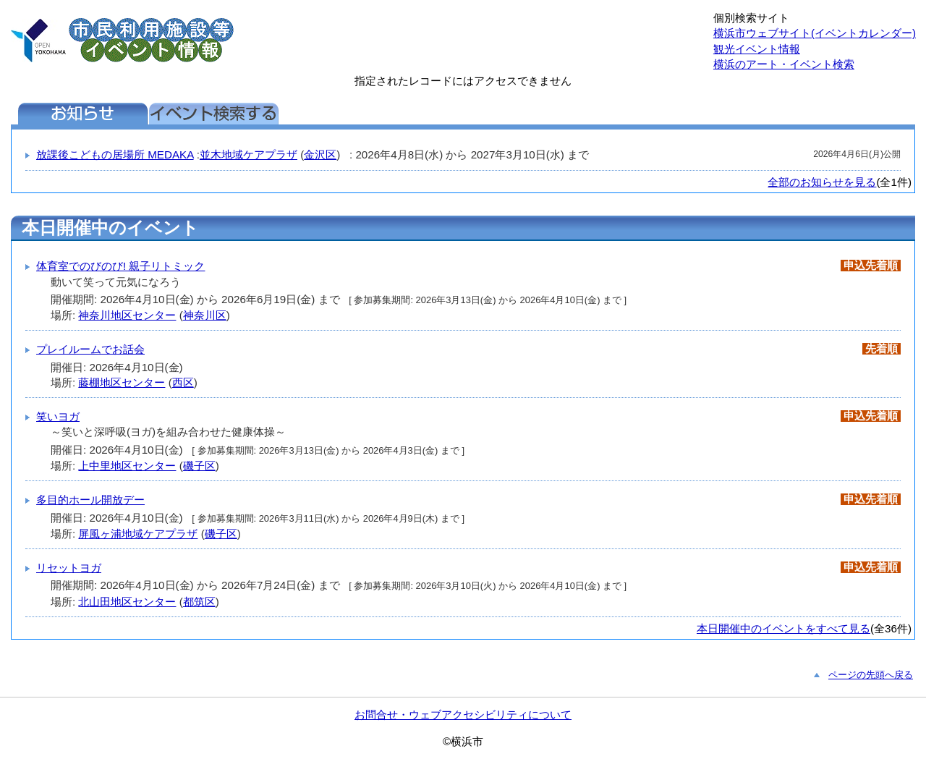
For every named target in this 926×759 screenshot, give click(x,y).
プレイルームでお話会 (90, 349)
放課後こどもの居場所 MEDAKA (115, 154)
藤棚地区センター (121, 382)
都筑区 (199, 601)
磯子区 (199, 465)
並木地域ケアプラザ (248, 154)
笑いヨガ (58, 416)
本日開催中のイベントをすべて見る (783, 628)
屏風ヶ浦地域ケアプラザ (137, 533)
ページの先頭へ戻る (870, 674)
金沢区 (320, 154)
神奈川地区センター (127, 315)
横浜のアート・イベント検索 (783, 64)
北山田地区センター (127, 601)
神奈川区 (204, 315)
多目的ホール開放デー (90, 499)
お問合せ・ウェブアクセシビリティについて (463, 714)
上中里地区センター (127, 465)
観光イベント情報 (756, 49)
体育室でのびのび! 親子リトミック (120, 266)
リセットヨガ (68, 567)
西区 (183, 382)
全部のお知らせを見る (822, 182)
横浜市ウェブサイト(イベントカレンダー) (814, 33)
